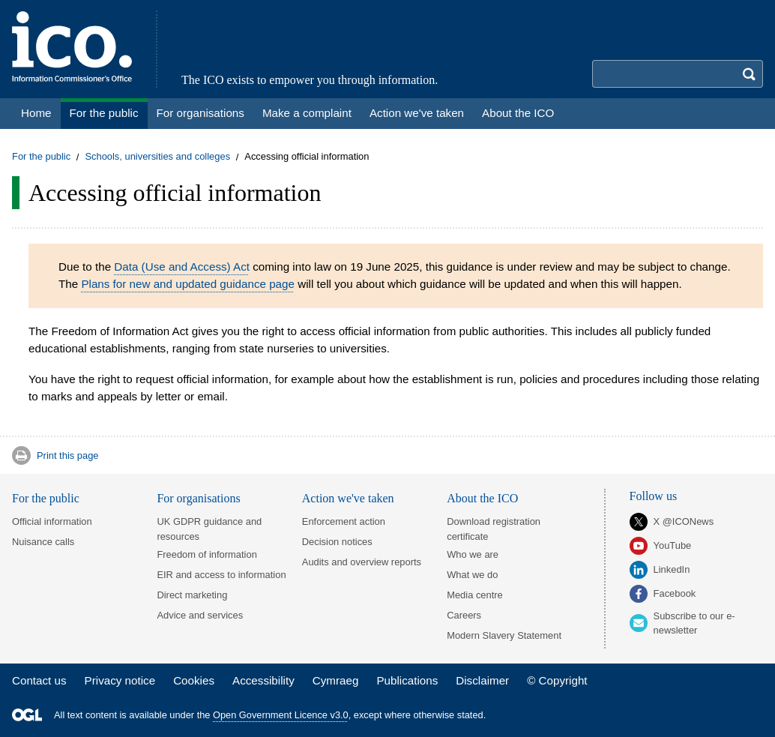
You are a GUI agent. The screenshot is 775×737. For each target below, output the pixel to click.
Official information (52, 521)
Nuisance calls (43, 541)
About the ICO (482, 498)
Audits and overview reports (361, 562)
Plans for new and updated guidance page (188, 283)
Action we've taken (348, 498)
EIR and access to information (221, 574)
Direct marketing (192, 595)
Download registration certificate (493, 528)
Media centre (475, 595)
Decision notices (337, 541)
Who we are (472, 554)
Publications (407, 680)
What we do (472, 574)
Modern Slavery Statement (504, 635)
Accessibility (263, 680)
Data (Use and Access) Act (182, 266)
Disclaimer (482, 680)
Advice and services (200, 615)
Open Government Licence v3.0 (281, 715)
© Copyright (557, 680)
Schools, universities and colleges (157, 157)
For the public (41, 157)
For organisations (198, 498)
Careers (464, 615)
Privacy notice (120, 680)
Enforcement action (343, 521)
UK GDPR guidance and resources (209, 528)
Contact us (39, 680)
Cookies (193, 680)
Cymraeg (336, 680)
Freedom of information (206, 554)
